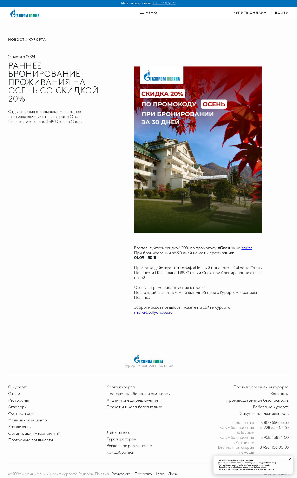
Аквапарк (17, 406)
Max (160, 473)
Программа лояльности (30, 439)
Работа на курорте (271, 406)
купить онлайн (250, 13)
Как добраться (120, 452)
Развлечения (20, 426)
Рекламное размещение (129, 445)
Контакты (280, 393)
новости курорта (27, 40)
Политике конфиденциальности (259, 469)
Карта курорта (121, 386)
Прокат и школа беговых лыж (134, 406)
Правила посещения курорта (261, 386)
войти (282, 13)
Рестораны (18, 400)
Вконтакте (121, 473)
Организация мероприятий (34, 433)
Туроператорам (122, 438)
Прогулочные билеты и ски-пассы (138, 393)
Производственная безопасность (257, 400)
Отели (14, 393)
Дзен (172, 473)
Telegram (143, 473)
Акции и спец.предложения (132, 400)
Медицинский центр (27, 420)
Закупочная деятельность (264, 413)
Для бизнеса (119, 432)
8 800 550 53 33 (164, 3)
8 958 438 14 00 (274, 437)
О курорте (18, 386)
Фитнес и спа (21, 413)
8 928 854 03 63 (274, 427)
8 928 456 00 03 (274, 447)
